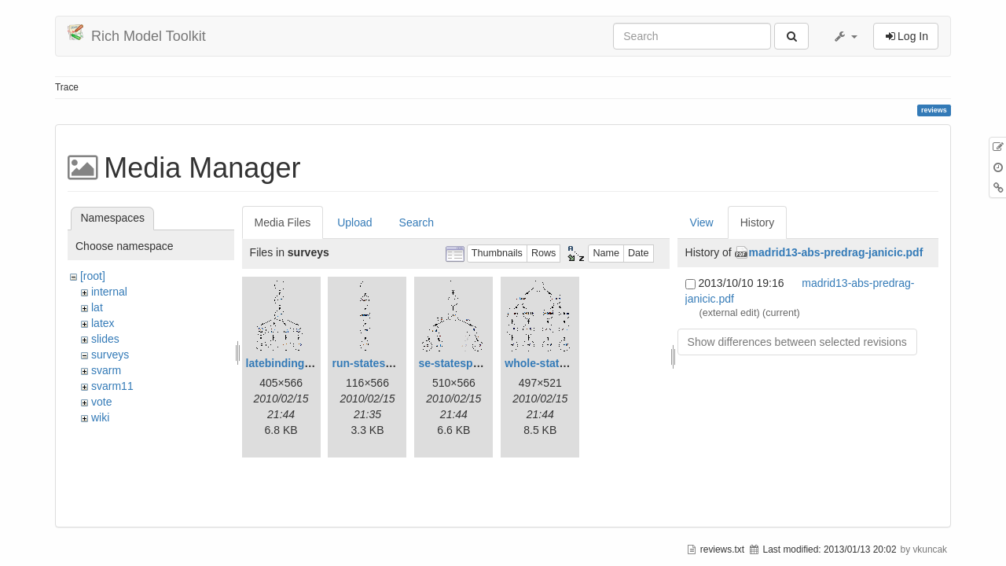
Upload (354, 222)
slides (105, 339)
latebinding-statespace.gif (314, 363)
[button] (845, 36)
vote (101, 401)
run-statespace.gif (379, 363)
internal (109, 291)
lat (97, 307)
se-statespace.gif (463, 363)
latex (103, 323)
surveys (110, 354)
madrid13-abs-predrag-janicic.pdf (836, 252)
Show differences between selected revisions (797, 342)
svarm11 (112, 386)
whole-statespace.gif (559, 363)
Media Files (283, 222)
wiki (100, 417)
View (702, 222)
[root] (92, 276)
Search (416, 222)
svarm (106, 370)
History (757, 222)
